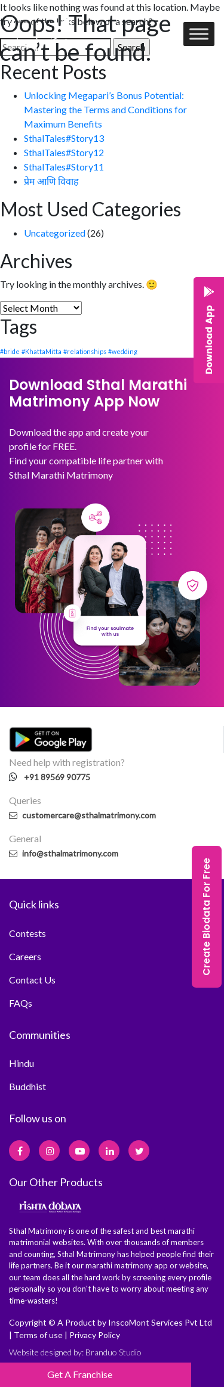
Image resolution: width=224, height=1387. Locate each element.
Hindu (21, 1063)
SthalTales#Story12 (64, 152)
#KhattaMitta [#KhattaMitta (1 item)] (42, 351)
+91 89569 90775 (57, 777)
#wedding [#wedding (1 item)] (122, 351)
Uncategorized (54, 232)
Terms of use (38, 1335)
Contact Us (32, 979)
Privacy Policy (94, 1335)
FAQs (20, 1003)
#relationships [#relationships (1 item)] (84, 351)
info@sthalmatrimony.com (63, 853)
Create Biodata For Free (206, 917)
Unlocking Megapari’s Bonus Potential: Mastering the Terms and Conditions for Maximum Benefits (105, 109)
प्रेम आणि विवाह (51, 181)
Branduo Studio (113, 1352)
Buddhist (27, 1086)
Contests (27, 933)
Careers (25, 956)
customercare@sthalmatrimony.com (82, 815)
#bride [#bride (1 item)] (10, 351)
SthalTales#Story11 (64, 166)
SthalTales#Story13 (64, 138)
